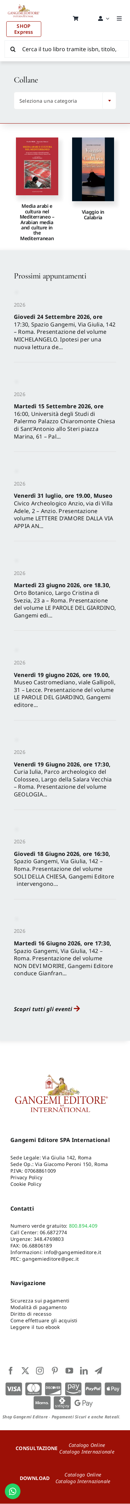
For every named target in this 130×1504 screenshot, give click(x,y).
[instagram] (40, 1371)
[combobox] (65, 101)
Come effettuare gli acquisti (44, 1320)
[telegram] (98, 1371)
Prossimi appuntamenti (50, 276)
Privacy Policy (26, 1177)
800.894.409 (83, 1226)
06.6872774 (53, 1232)
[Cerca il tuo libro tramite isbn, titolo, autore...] (67, 49)
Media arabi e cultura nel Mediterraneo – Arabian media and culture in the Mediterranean (37, 222)
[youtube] (69, 1371)
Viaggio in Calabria (93, 215)
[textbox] (59, 101)
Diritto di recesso (30, 1314)
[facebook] (11, 1371)
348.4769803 (49, 1239)
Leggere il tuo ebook (35, 1327)
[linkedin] (84, 1371)
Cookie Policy (25, 1184)
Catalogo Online (87, 1445)
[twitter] (25, 1371)
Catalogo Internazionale (86, 1451)
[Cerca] (13, 49)
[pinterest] (55, 1371)
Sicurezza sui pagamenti (40, 1301)
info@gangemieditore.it (72, 1252)
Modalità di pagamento (38, 1307)
